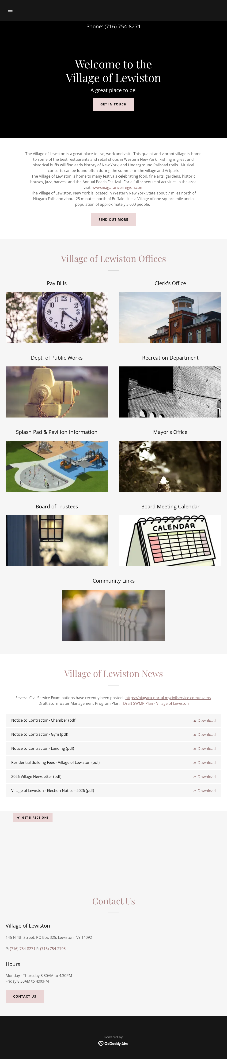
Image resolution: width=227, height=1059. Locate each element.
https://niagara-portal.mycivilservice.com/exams (168, 697)
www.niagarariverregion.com (118, 187)
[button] (30, 10)
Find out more (113, 219)
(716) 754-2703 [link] (53, 948)
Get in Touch (113, 104)
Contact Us (24, 996)
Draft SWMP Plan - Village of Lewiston (156, 703)
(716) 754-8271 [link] (123, 26)
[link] (113, 720)
